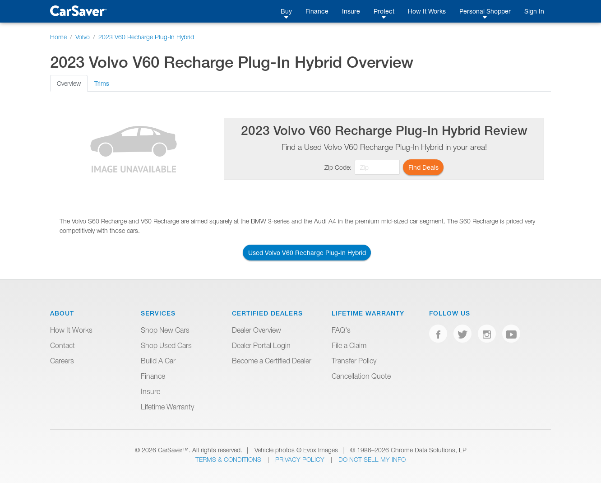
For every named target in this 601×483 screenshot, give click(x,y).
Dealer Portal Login (261, 345)
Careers (62, 361)
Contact (62, 345)
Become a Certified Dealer (271, 361)
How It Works (427, 11)
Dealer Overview (256, 330)
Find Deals (423, 167)
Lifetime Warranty (167, 407)
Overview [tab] (69, 83)
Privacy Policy (300, 459)
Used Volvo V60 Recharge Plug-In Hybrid (307, 252)
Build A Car (158, 361)
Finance (316, 11)
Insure (351, 11)
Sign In (534, 11)
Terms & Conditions (229, 459)
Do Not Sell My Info (372, 459)
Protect (384, 11)
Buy (286, 11)
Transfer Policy (354, 361)
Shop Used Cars (166, 345)
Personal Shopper (485, 11)
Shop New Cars (165, 330)
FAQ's (341, 330)
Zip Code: (337, 167)
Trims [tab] (101, 83)
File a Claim (349, 345)
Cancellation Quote (361, 376)
